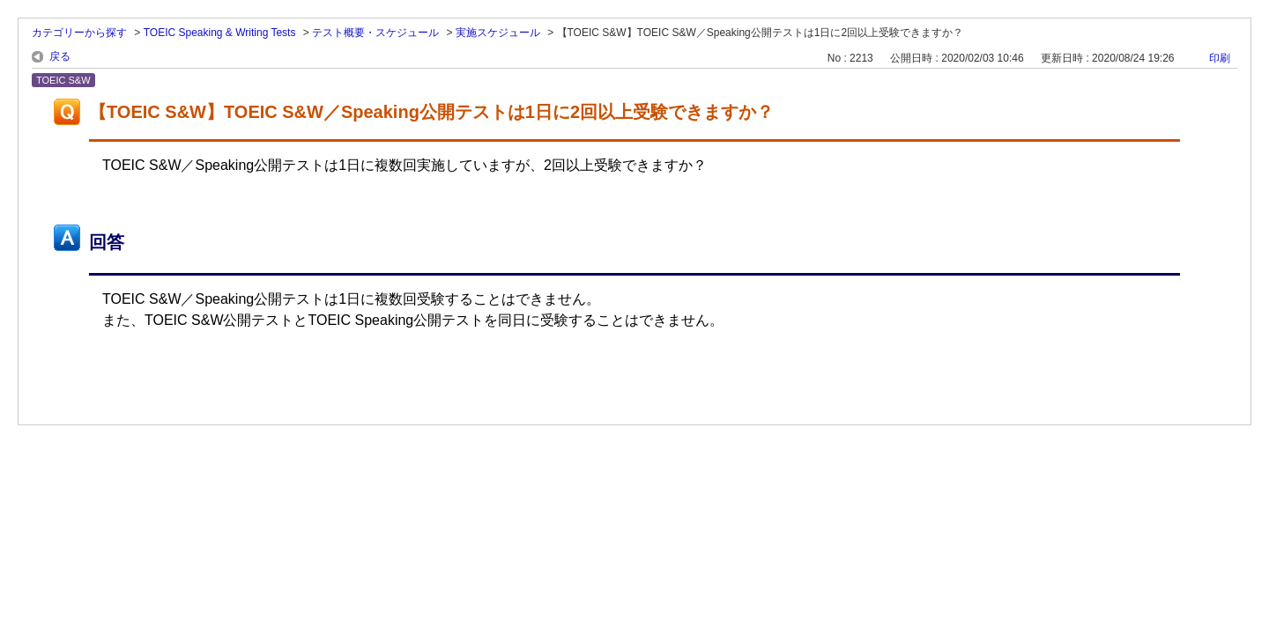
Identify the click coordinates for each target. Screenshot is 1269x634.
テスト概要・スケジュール (375, 32)
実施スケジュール (498, 32)
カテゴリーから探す (79, 32)
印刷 (1219, 58)
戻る (59, 56)
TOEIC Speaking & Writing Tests (220, 32)
